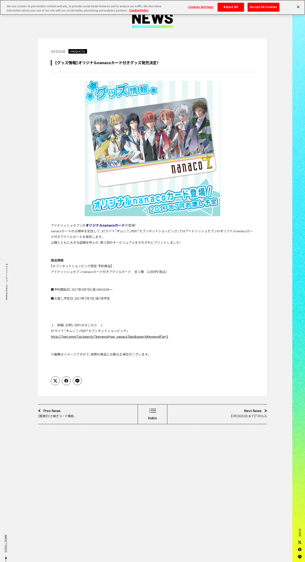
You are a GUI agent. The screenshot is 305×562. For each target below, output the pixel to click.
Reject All (231, 5)
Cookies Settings (200, 5)
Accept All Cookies (263, 5)
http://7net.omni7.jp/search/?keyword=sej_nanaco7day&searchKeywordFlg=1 (109, 336)
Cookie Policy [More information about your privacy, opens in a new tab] (138, 8)
